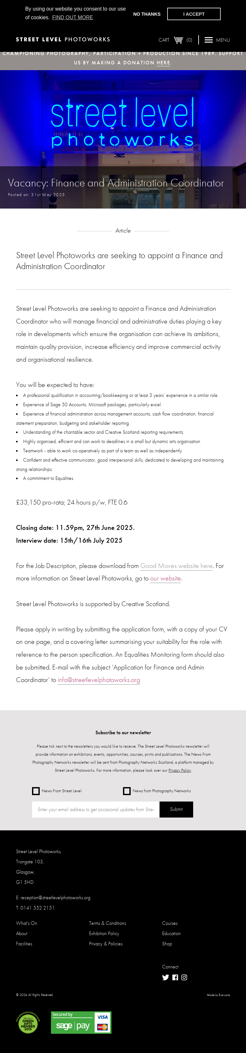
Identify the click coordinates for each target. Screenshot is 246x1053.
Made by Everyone (218, 995)
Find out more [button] (72, 17)
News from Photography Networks (157, 791)
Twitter (165, 978)
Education (171, 933)
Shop (167, 943)
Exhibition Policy (104, 933)
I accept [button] (194, 14)
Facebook (175, 978)
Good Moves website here (176, 565)
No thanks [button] (147, 14)
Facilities (24, 943)
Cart (176, 40)
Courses (169, 923)
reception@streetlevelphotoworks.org (55, 897)
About (21, 933)
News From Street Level (57, 791)
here (163, 62)
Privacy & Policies (105, 943)
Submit (176, 809)
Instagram (184, 977)
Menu (217, 40)
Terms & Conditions (107, 923)
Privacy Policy (179, 770)
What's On (26, 923)
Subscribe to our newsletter (123, 732)
